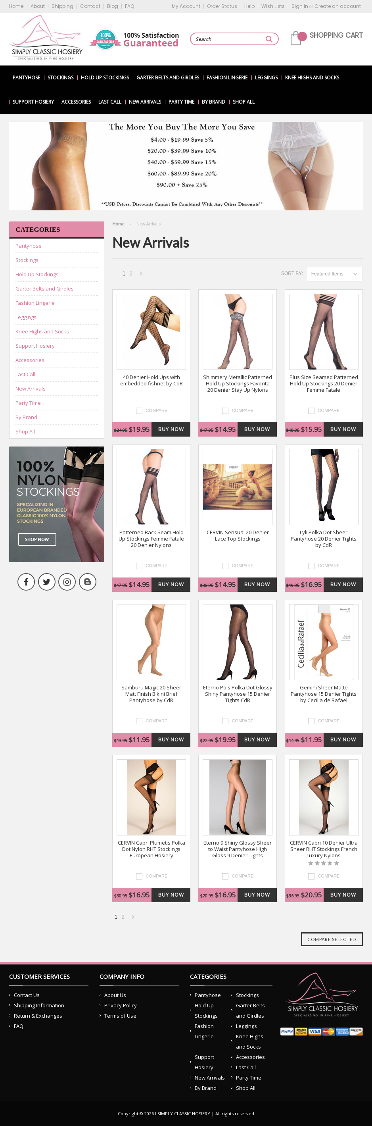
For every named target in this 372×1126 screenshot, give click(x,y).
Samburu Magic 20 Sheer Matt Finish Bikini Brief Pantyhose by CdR (151, 694)
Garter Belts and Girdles (167, 77)
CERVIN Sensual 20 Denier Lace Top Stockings (238, 535)
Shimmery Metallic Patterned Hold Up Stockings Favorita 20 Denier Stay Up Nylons (237, 383)
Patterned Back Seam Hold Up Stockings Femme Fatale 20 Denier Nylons (151, 539)
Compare (157, 410)
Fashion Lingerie (227, 77)
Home (16, 6)
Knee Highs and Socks (312, 77)
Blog (112, 6)
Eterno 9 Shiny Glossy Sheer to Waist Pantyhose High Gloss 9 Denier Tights (237, 849)
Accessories (76, 101)
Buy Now (171, 429)
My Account (186, 6)
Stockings (60, 77)
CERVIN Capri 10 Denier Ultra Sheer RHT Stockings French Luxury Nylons (324, 849)
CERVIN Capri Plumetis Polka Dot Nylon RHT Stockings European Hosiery (151, 849)
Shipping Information (39, 1005)
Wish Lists (273, 6)
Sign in (299, 6)
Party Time (181, 101)
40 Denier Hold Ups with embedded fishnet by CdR (151, 380)
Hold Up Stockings (105, 77)
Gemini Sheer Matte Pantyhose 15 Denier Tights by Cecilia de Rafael (324, 694)
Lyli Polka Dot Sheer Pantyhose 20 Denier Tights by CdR (324, 539)
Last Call (109, 101)
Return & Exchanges (38, 1015)
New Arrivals (145, 101)
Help (249, 6)
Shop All (244, 101)
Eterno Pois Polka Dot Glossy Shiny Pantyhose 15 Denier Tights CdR (237, 694)
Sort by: (292, 273)
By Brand (213, 101)
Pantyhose (26, 77)
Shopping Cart (336, 35)
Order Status (222, 6)
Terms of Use (120, 1015)
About (38, 6)
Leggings (266, 77)
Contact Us (27, 995)
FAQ (129, 6)
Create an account (337, 6)
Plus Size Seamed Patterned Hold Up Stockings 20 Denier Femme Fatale (324, 383)
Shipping (62, 6)
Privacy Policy (120, 1005)
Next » (141, 275)
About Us (115, 995)
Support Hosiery (33, 101)
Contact (90, 6)
